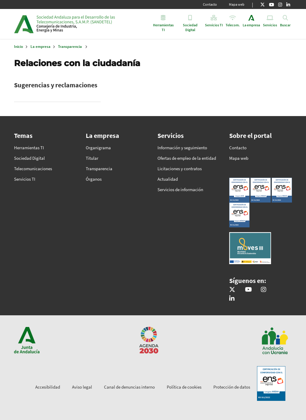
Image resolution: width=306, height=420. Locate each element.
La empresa (40, 46)
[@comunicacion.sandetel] (263, 290)
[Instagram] (280, 4)
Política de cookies (184, 387)
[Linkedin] (288, 4)
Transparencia (70, 46)
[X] (262, 4)
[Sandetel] (248, 290)
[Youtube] (271, 4)
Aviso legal (82, 387)
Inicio (82, 24)
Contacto (210, 4)
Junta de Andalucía (23, 24)
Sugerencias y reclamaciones (55, 85)
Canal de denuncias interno (129, 387)
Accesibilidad (47, 387)
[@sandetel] (232, 290)
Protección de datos (231, 387)
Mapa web (236, 4)
